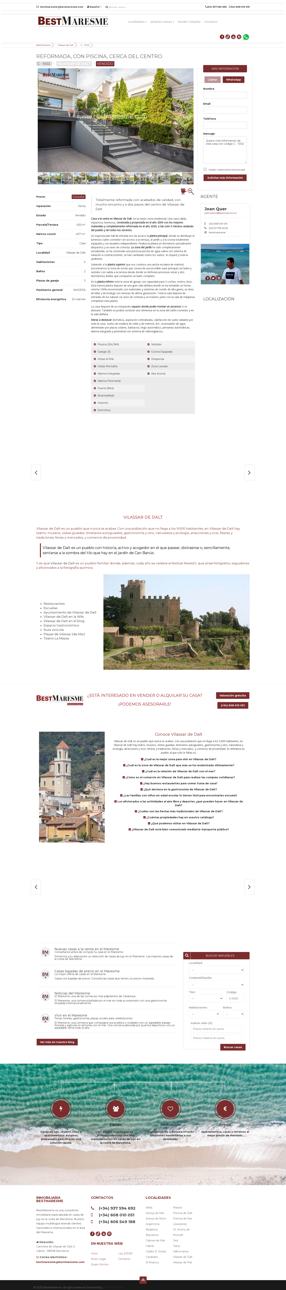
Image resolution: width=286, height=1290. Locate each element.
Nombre (208, 88)
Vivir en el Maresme (71, 1011)
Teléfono (209, 118)
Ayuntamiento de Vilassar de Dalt (70, 612)
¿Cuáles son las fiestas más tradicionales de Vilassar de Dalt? (180, 806)
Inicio (94, 1248)
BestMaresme (43, 45)
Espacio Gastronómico (61, 625)
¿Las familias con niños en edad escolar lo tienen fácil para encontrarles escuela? (180, 790)
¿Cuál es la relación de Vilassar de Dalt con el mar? (179, 766)
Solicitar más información (225, 177)
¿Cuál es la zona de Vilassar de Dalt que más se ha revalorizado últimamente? (179, 760)
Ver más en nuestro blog (57, 1037)
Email (206, 103)
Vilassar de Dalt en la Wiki (64, 616)
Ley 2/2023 (125, 1248)
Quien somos (99, 1259)
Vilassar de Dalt (66, 45)
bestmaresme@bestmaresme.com (220, 213)
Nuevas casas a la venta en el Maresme (87, 944)
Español (94, 7)
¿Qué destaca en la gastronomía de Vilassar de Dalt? (180, 784)
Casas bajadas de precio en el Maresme (87, 966)
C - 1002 (85, 45)
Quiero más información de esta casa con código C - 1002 (225, 150)
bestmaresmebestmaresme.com (59, 6)
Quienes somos (162, 21)
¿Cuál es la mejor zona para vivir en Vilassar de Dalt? (179, 754)
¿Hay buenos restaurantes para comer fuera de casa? (179, 778)
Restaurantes (54, 603)
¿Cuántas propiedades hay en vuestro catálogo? (180, 812)
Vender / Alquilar (189, 21)
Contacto (211, 21)
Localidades (137, 21)
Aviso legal (98, 1254)
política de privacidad (235, 169)
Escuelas (51, 608)
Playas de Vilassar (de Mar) (64, 634)
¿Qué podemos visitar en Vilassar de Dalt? (180, 818)
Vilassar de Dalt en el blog (64, 621)
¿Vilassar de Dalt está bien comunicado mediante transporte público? (180, 824)
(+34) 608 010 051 (233, 702)
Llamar (212, 79)
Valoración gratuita (233, 695)
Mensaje (209, 133)
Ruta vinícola (54, 630)
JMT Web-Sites (112, 1282)
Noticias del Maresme (72, 989)
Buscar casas (233, 1042)
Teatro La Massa (56, 638)
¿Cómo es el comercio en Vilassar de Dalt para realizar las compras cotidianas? (180, 772)
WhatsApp (233, 79)
